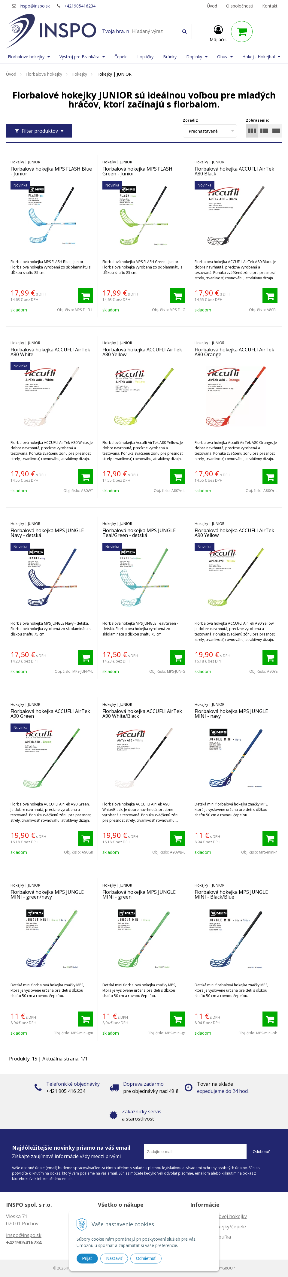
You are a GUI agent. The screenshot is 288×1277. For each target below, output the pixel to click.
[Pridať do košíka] (85, 295)
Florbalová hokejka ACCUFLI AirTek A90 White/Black (142, 713)
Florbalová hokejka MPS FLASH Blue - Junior (51, 171)
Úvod (212, 6)
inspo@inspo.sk (35, 6)
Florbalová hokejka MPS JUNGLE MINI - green (139, 894)
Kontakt (269, 6)
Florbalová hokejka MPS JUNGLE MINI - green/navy (47, 894)
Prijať (87, 1258)
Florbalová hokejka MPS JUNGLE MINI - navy (231, 713)
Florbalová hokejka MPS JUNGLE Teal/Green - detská (139, 532)
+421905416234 (79, 6)
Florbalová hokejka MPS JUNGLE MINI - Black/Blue (231, 894)
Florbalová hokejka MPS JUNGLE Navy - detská (47, 532)
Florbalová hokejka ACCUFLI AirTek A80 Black (234, 171)
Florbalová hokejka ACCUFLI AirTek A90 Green (50, 713)
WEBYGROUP (224, 1268)
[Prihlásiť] (218, 33)
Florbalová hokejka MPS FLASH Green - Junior (137, 171)
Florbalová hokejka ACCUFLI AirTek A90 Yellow (234, 532)
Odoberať (261, 1151)
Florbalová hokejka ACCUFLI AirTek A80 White (50, 352)
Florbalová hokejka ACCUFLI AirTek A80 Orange (234, 352)
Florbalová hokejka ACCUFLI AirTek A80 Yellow (142, 352)
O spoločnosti (239, 6)
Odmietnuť (146, 1258)
